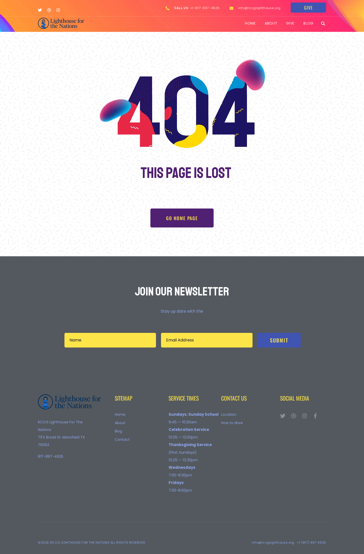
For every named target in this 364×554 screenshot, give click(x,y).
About (271, 23)
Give (290, 23)
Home (250, 23)
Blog (308, 23)
